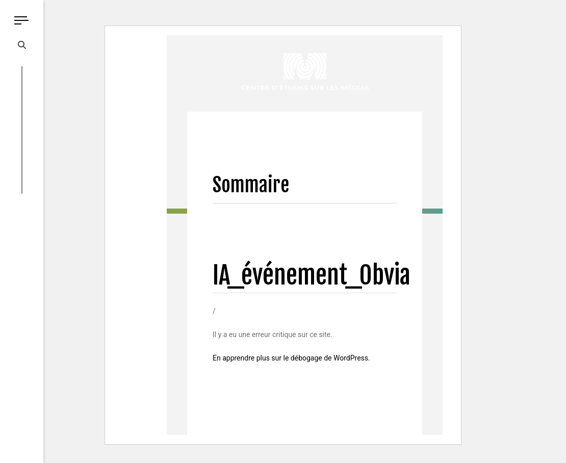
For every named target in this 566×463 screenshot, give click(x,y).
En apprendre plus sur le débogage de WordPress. (291, 358)
